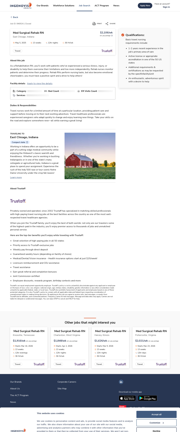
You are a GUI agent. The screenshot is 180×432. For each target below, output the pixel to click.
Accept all (157, 392)
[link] (21, 6)
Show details (43, 426)
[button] (20, 142)
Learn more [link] (16, 177)
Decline (156, 409)
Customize (157, 400)
